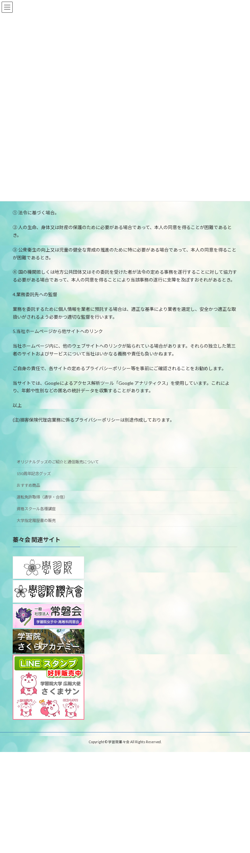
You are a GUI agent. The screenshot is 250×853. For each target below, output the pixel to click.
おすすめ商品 (28, 485)
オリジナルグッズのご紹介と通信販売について (58, 461)
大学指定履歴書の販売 (36, 520)
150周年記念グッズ (34, 473)
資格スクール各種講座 (36, 508)
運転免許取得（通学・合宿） (42, 497)
